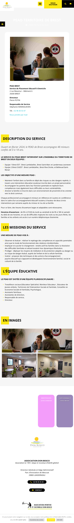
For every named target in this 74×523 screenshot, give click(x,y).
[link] (2, 24)
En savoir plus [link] (21, 520)
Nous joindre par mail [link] (18, 115)
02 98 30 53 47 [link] (20, 111)
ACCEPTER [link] (51, 520)
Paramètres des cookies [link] (36, 520)
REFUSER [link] (59, 520)
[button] (40, 4)
